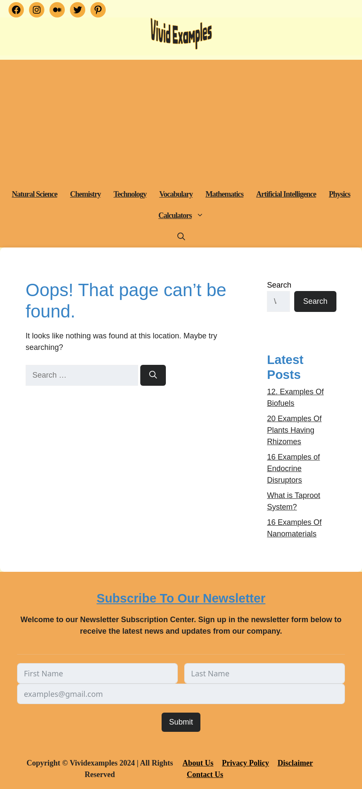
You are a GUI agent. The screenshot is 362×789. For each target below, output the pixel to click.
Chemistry (85, 194)
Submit (181, 722)
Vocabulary (176, 194)
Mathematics (224, 194)
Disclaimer (295, 763)
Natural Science (34, 194)
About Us (198, 763)
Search (279, 285)
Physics (339, 194)
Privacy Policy (245, 763)
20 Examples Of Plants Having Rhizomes (294, 430)
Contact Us (205, 774)
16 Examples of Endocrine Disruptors (293, 468)
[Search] (153, 375)
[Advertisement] (181, 119)
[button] (201, 215)
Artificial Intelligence (286, 194)
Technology (129, 194)
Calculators (184, 215)
